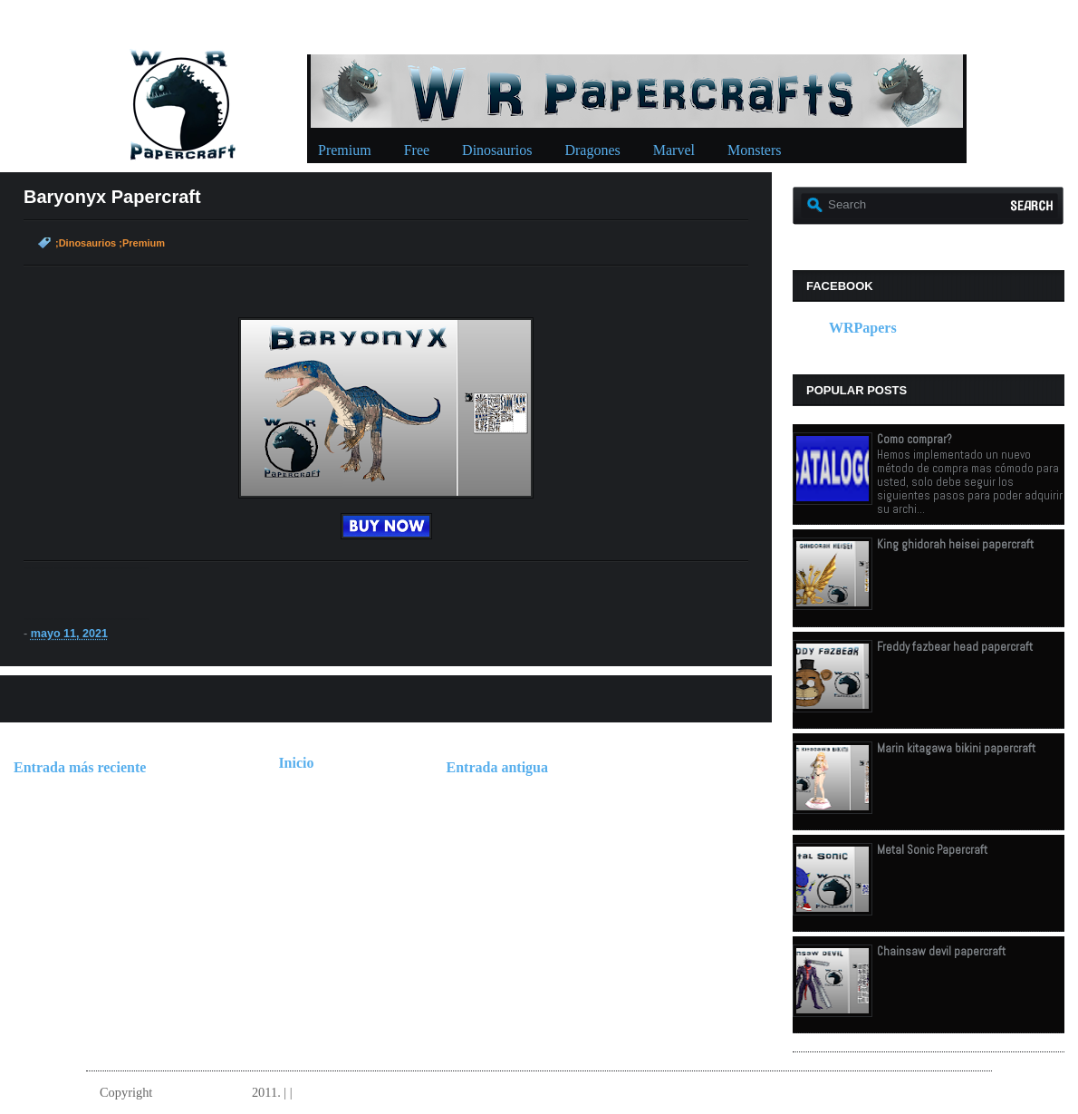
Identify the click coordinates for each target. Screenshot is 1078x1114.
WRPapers (863, 327)
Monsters (754, 150)
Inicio (295, 762)
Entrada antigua (497, 767)
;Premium (142, 242)
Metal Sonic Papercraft (932, 849)
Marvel (674, 150)
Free (416, 150)
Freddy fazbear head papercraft (955, 646)
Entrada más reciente (80, 767)
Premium (344, 150)
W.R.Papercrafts (202, 1092)
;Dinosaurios (85, 242)
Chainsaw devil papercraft (941, 951)
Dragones (592, 150)
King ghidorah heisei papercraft (955, 544)
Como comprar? (914, 439)
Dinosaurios (497, 150)
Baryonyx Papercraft (112, 197)
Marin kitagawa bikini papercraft (956, 748)
